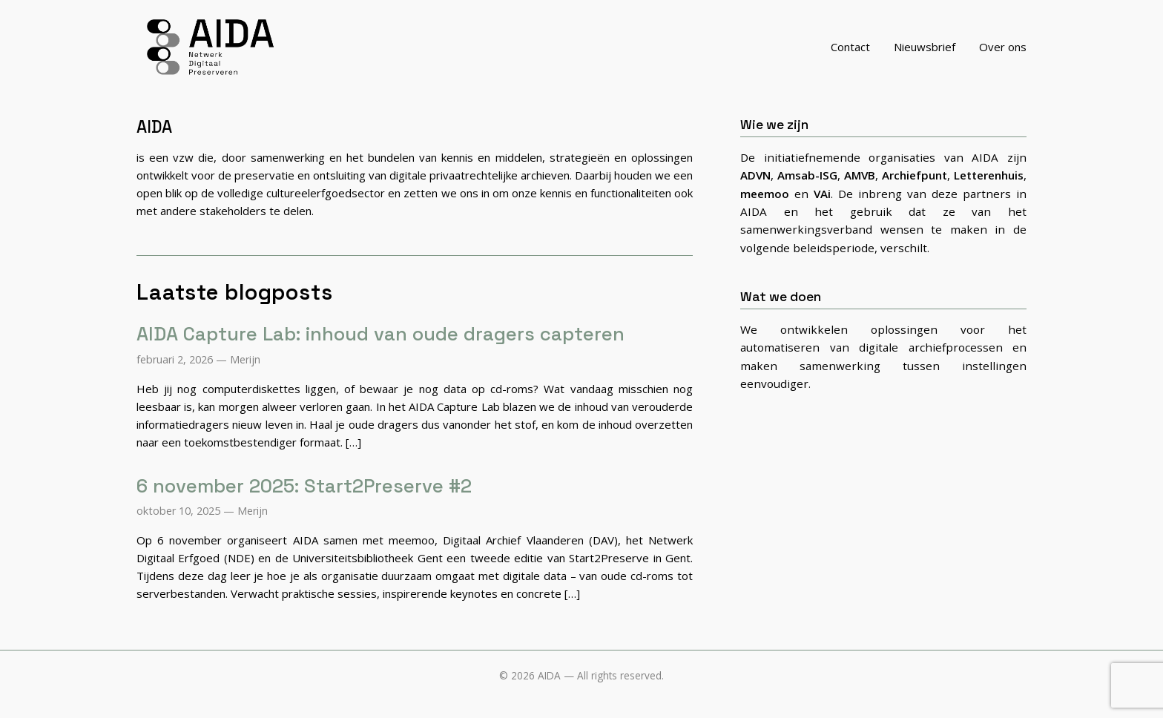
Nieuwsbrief (924, 54)
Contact (850, 54)
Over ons (1003, 54)
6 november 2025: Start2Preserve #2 (304, 502)
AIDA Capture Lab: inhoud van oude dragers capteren (380, 351)
